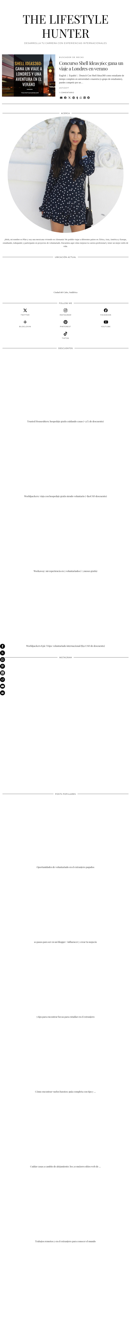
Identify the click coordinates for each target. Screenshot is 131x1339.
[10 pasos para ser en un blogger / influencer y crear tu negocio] (65, 908)
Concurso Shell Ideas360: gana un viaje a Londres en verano (91, 66)
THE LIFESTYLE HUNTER (65, 26)
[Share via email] (61, 98)
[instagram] (65, 312)
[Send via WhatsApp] (81, 98)
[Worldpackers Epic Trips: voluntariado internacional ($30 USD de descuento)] (65, 612)
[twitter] (25, 312)
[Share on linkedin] (84, 98)
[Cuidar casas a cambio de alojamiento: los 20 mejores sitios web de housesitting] (65, 1132)
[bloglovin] (25, 324)
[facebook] (106, 312)
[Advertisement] (65, 1276)
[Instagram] (34, 692)
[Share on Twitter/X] (69, 98)
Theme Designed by (113, 1335)
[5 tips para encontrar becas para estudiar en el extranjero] (65, 983)
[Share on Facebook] (65, 98)
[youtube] (106, 324)
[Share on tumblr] (77, 98)
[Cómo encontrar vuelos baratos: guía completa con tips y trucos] (65, 1058)
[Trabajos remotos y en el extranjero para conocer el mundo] (65, 1207)
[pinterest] (65, 324)
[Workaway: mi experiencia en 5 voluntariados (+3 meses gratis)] (65, 537)
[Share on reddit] (88, 98)
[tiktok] (65, 335)
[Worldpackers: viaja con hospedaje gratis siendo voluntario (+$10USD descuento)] (65, 462)
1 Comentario (66, 92)
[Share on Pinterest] (74, 98)
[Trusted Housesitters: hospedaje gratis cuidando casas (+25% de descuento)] (65, 387)
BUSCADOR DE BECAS (71, 57)
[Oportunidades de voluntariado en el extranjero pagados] (65, 833)
